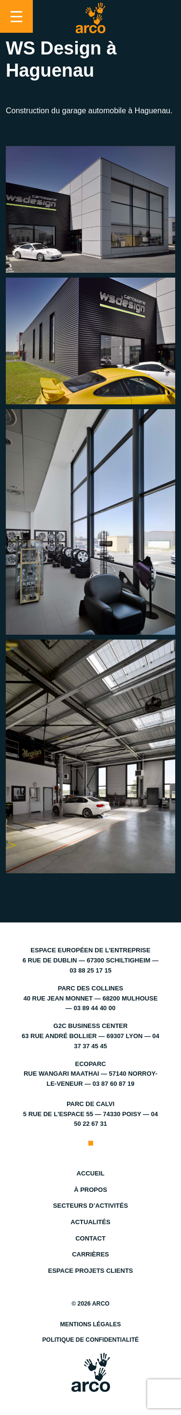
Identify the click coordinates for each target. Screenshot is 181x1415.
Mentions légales (90, 1324)
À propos (90, 1189)
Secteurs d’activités (90, 1205)
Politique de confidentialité (90, 1339)
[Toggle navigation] (16, 16)
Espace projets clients (90, 1270)
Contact (90, 1238)
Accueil (91, 1173)
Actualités (90, 1222)
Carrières (90, 1254)
